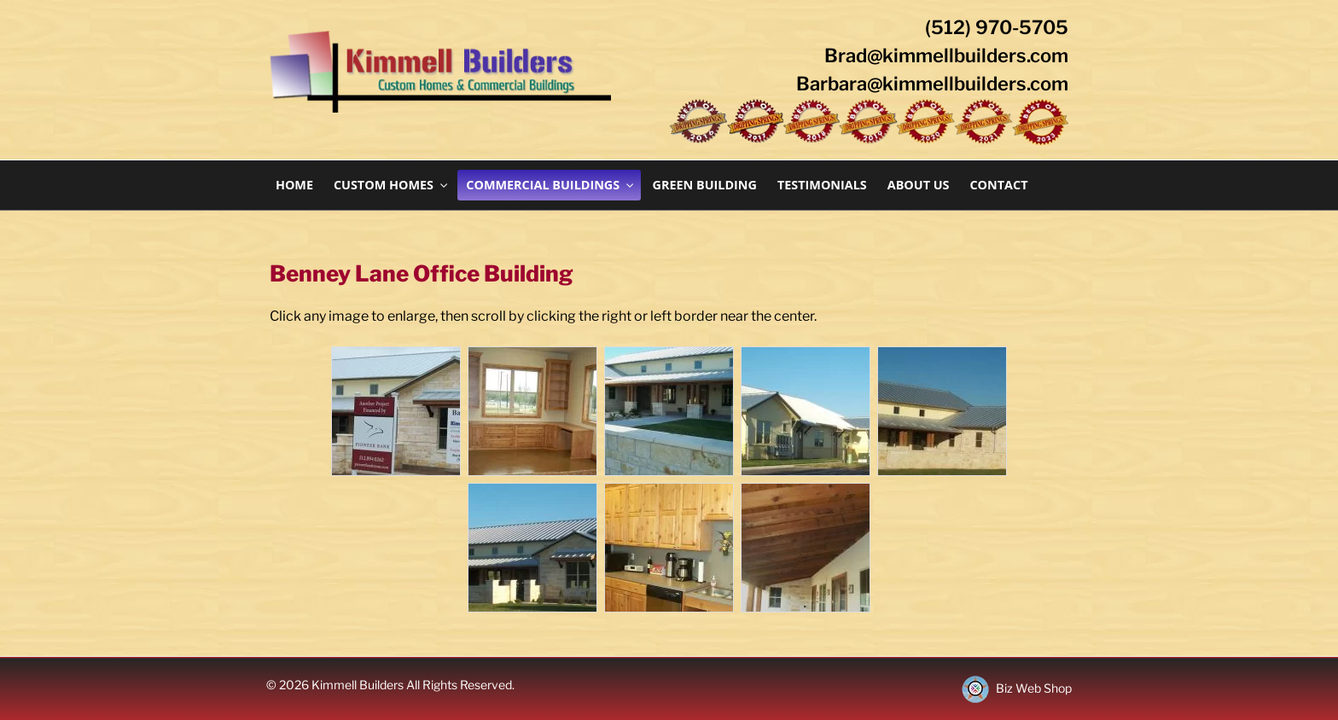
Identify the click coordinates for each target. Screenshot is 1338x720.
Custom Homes (392, 185)
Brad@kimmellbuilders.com (946, 55)
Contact (998, 185)
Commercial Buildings (551, 185)
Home (294, 185)
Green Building (705, 185)
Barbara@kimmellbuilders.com (932, 84)
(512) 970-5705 (996, 27)
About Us (918, 185)
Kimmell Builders (358, 684)
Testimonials (822, 185)
